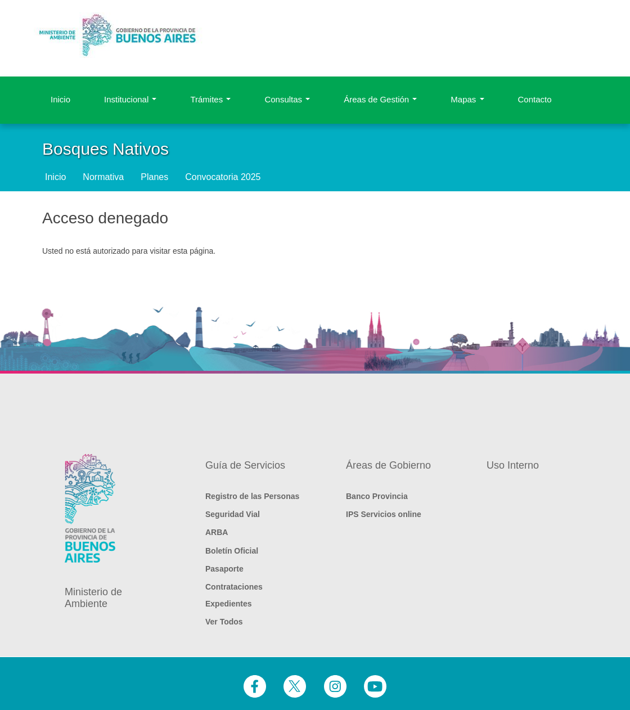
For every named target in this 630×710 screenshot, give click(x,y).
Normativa (103, 177)
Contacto (535, 99)
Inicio (60, 99)
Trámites (210, 99)
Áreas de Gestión (380, 99)
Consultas (287, 99)
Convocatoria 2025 (222, 177)
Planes (154, 177)
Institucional (130, 99)
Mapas (467, 99)
